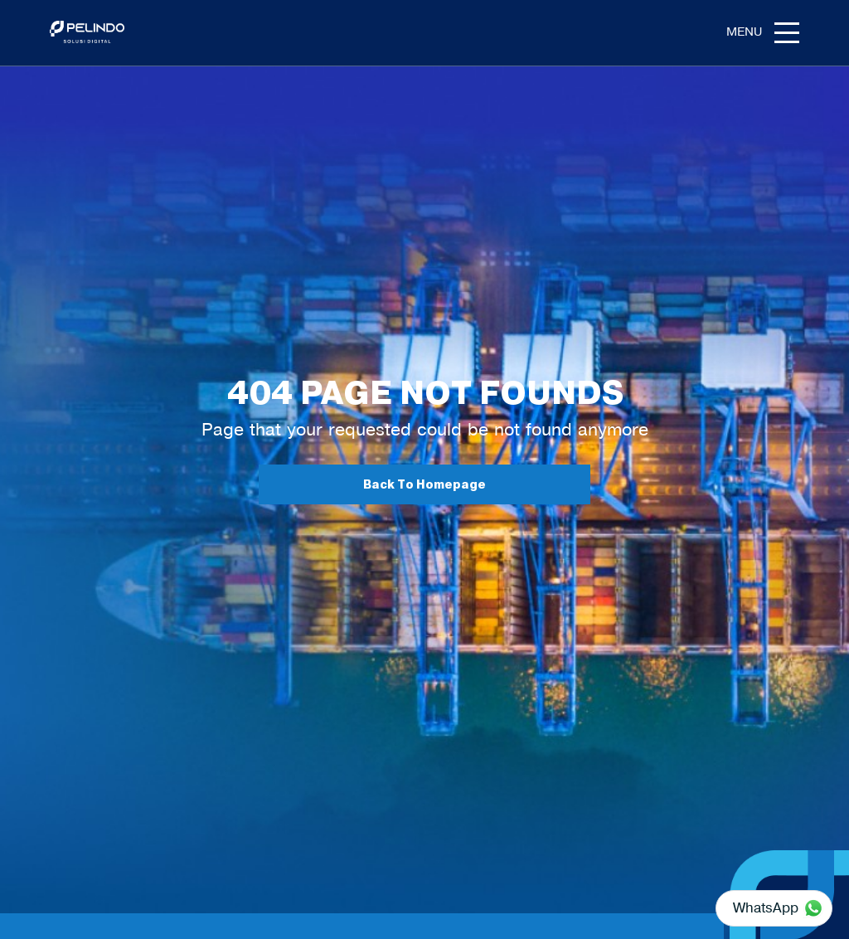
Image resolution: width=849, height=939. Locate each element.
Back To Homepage (424, 485)
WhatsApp (765, 907)
